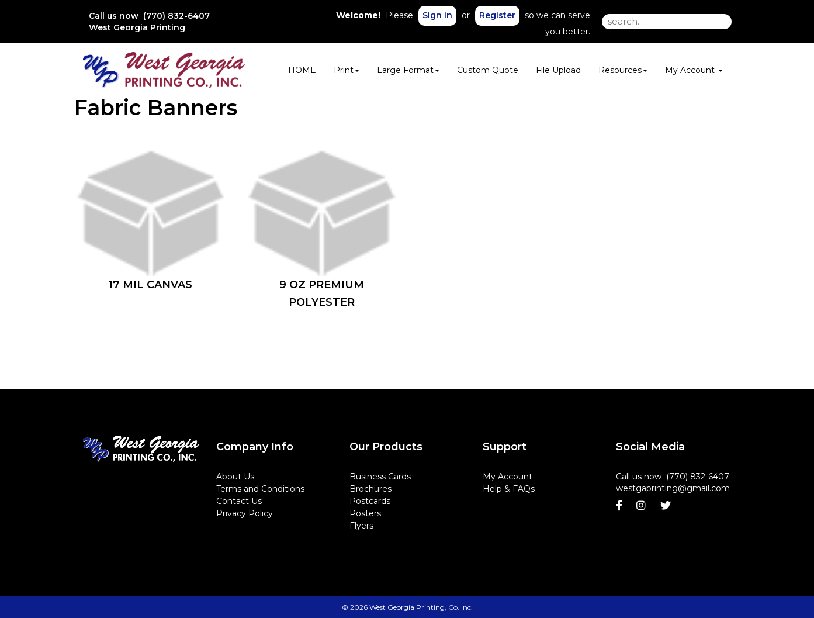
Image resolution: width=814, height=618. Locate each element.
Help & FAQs (509, 489)
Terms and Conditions (260, 489)
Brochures (370, 489)
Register (497, 15)
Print (346, 70)
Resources (622, 70)
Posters (365, 513)
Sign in (437, 15)
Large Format (408, 70)
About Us (235, 476)
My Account (507, 476)
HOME (302, 70)
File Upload (558, 70)
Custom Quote (487, 70)
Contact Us (239, 501)
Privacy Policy (244, 513)
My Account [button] (694, 70)
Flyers (361, 525)
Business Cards (380, 476)
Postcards (369, 501)
